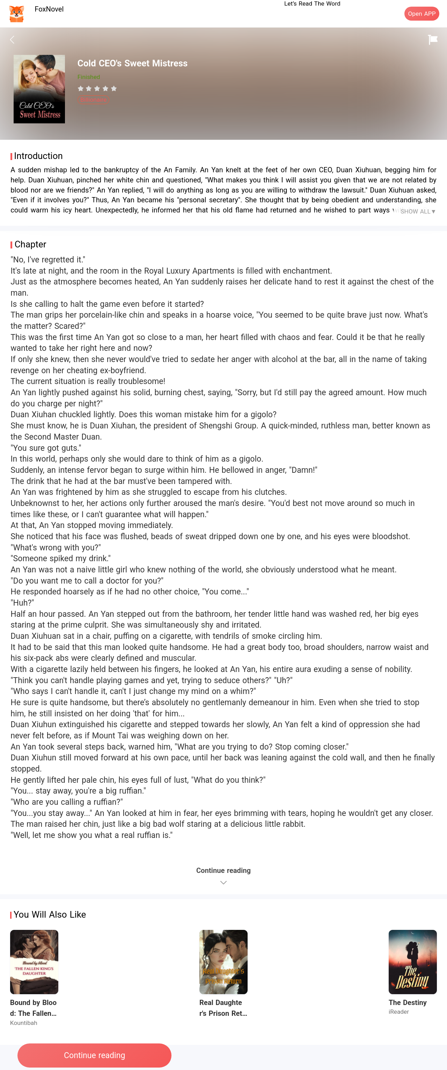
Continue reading (94, 1055)
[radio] (82, 88)
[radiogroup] (97, 88)
